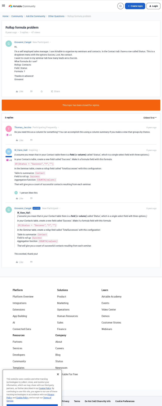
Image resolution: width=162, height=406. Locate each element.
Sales (60, 322)
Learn (105, 290)
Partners (17, 341)
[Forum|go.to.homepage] (22, 6)
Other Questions (56, 16)
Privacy (65, 401)
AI (14, 322)
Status (59, 361)
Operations (63, 309)
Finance (61, 329)
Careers (59, 348)
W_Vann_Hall (21, 150)
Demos (105, 316)
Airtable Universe (22, 374)
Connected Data (22, 329)
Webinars (107, 329)
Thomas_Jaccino (22, 127)
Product (61, 296)
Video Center (109, 309)
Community (17, 16)
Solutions (62, 290)
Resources (19, 335)
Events (105, 303)
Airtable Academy (112, 296)
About (58, 341)
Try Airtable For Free (66, 374)
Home (5, 16)
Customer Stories (111, 322)
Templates (18, 368)
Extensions (19, 309)
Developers (19, 354)
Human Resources (67, 316)
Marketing (63, 303)
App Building (20, 316)
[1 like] (25, 192)
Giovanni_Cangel (22, 42)
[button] (3, 6)
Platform (18, 290)
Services (17, 348)
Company (60, 335)
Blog (57, 354)
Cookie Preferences (124, 401)
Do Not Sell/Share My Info (98, 401)
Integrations (19, 303)
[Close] (57, 380)
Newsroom (61, 368)
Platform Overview (23, 296)
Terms (77, 401)
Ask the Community (35, 16)
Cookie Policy (45, 394)
